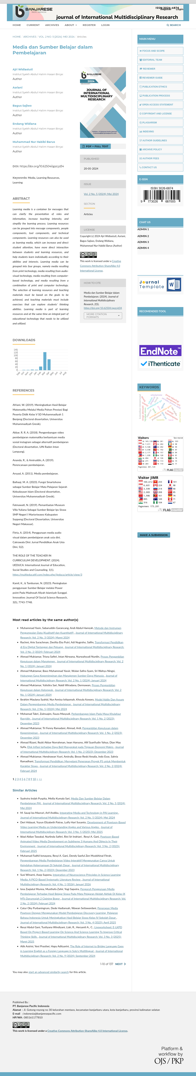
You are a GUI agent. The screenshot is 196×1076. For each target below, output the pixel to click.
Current (33, 25)
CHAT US (144, 222)
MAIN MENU (147, 38)
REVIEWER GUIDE (151, 77)
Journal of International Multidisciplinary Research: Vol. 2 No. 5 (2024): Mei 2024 (67, 817)
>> (40, 779)
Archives (52, 25)
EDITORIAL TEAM (151, 60)
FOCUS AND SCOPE (152, 51)
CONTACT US (148, 167)
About (70, 25)
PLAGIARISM (148, 122)
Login (105, 25)
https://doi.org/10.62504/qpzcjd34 (42, 166)
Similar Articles (25, 790)
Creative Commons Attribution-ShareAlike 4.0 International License (100, 266)
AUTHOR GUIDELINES (153, 140)
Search (174, 25)
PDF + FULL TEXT (96, 146)
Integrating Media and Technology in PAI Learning (89, 812)
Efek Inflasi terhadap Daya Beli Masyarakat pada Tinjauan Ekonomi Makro (70, 747)
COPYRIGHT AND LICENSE (156, 113)
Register (89, 25)
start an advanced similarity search (49, 972)
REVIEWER (147, 69)
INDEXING (147, 131)
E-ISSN (143, 179)
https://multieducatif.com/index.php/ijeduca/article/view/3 (47, 574)
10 (34, 779)
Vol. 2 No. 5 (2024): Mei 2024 (57, 36)
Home (17, 25)
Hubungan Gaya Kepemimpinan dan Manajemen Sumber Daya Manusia (62, 675)
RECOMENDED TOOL (152, 311)
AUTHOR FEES (149, 158)
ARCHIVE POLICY (151, 149)
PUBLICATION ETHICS (153, 86)
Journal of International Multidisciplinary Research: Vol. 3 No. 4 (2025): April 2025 (68, 922)
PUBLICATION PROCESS (155, 95)
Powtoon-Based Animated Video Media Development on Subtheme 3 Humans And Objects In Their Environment (69, 841)
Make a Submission (154, 534)
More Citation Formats (97, 315)
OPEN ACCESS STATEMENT (156, 104)
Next (119, 964)
